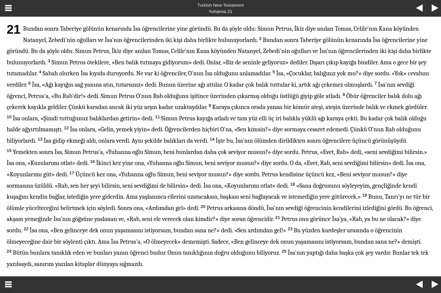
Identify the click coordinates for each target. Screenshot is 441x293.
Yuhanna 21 (220, 11)
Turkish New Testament (220, 5)
